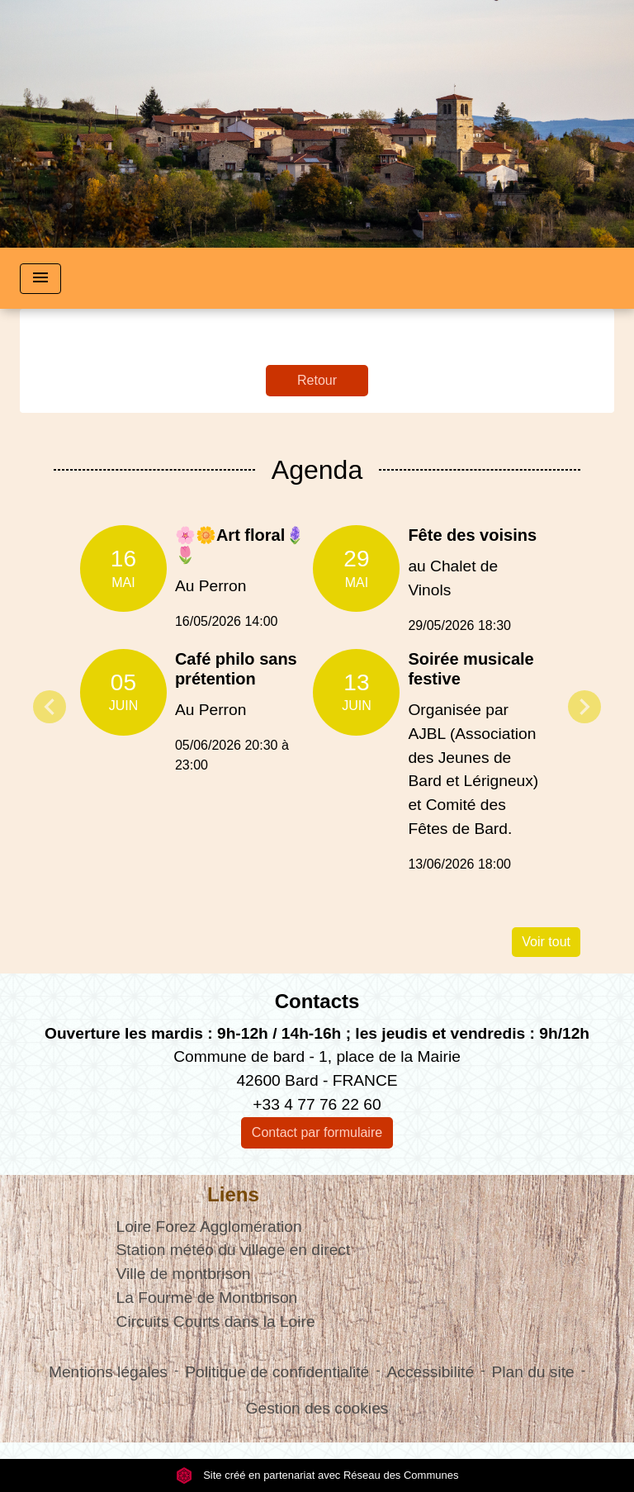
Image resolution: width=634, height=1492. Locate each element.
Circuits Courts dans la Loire (215, 1321)
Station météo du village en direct (233, 1249)
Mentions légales (108, 1372)
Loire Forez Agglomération (209, 1226)
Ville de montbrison (183, 1273)
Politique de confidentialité (277, 1372)
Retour (317, 380)
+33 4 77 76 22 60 (317, 1104)
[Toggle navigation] (40, 278)
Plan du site (532, 1372)
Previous (49, 706)
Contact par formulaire (317, 1132)
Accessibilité (431, 1372)
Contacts (317, 1001)
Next (584, 706)
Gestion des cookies (317, 1408)
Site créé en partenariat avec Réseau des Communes (317, 1475)
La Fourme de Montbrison (207, 1297)
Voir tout (546, 942)
